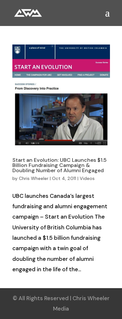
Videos (87, 178)
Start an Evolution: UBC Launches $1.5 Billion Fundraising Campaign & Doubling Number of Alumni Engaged (59, 165)
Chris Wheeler (33, 178)
